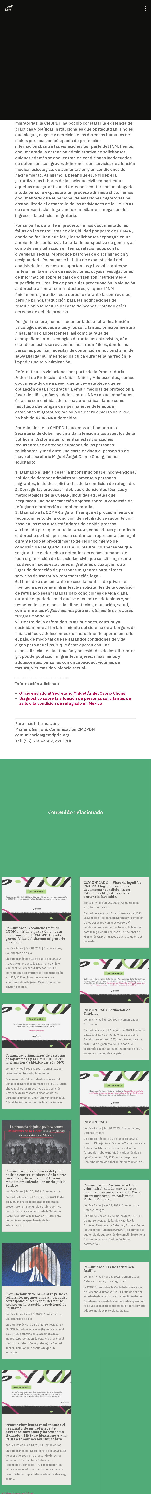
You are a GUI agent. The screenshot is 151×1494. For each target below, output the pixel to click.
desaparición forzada (19, 1073)
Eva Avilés (16, 948)
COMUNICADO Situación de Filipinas (107, 1012)
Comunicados (52, 948)
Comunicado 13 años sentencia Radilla (109, 1269)
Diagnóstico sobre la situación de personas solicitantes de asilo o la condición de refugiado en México (75, 700)
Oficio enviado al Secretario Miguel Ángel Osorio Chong (72, 693)
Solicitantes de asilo (19, 953)
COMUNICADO (96, 1122)
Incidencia (42, 1073)
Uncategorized (116, 1281)
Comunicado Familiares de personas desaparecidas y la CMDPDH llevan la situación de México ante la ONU (35, 1059)
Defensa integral (94, 1133)
